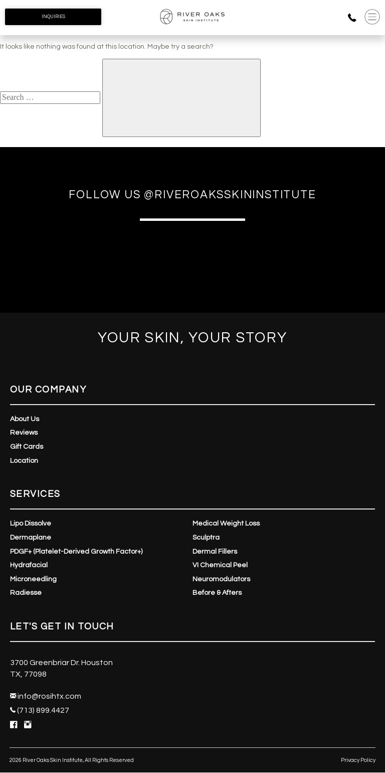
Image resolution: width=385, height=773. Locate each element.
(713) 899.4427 (39, 710)
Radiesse (26, 592)
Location (24, 460)
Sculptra (206, 537)
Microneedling (33, 579)
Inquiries (53, 16)
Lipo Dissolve (30, 523)
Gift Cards (26, 446)
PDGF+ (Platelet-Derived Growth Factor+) (76, 551)
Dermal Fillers (214, 551)
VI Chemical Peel (220, 565)
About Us (24, 419)
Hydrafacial (29, 565)
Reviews (24, 432)
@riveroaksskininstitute (230, 195)
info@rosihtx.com (45, 696)
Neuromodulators (221, 579)
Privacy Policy (358, 760)
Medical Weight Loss (226, 523)
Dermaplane (30, 537)
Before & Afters (217, 592)
